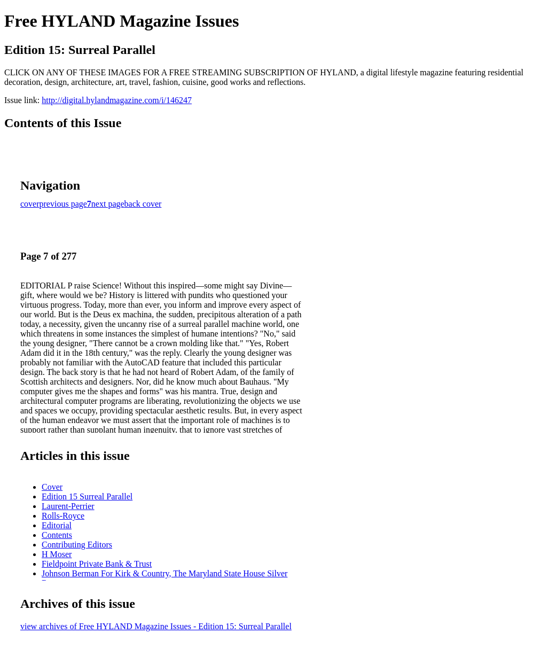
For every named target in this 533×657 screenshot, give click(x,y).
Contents (57, 534)
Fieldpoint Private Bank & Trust (97, 563)
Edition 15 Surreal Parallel (87, 496)
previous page (63, 203)
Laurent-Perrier (68, 506)
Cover (52, 486)
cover (30, 203)
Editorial (57, 525)
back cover (143, 203)
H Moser (57, 554)
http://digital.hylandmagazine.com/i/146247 (117, 100)
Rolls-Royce (63, 515)
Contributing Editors (77, 544)
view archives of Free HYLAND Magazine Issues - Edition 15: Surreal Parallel (156, 626)
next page (107, 203)
